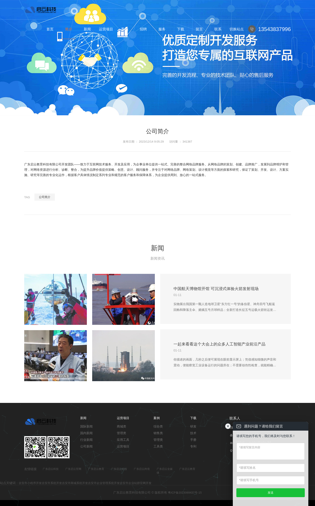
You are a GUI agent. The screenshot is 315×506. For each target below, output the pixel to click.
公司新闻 (86, 446)
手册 (193, 439)
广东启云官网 (73, 469)
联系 (217, 29)
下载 (180, 29)
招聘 (143, 29)
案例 (124, 29)
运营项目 (106, 29)
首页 (50, 29)
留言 (199, 29)
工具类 (158, 446)
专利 (193, 446)
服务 (161, 29)
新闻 (87, 29)
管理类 (121, 433)
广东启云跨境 (142, 469)
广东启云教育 (96, 469)
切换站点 (236, 29)
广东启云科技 (51, 469)
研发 (193, 426)
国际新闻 (86, 426)
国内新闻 (86, 433)
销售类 (158, 433)
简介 (68, 29)
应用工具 (123, 439)
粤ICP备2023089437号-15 (185, 492)
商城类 (121, 426)
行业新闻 (86, 439)
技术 (193, 433)
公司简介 (44, 197)
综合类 (158, 426)
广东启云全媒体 (165, 470)
